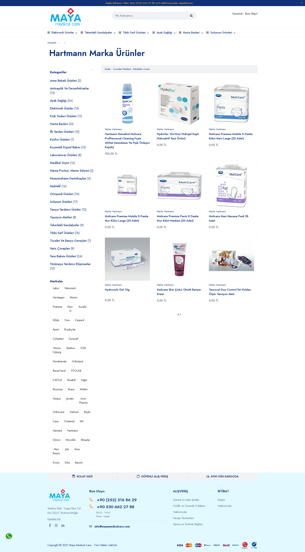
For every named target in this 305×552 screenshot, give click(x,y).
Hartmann (72, 431)
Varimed (57, 431)
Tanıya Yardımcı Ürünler (68, 209)
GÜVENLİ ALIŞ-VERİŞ (152, 476)
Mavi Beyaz (56, 451)
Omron (56, 440)
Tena (77, 449)
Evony (56, 463)
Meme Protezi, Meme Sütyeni (72, 170)
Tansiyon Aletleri (63, 217)
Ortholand (77, 361)
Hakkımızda (180, 512)
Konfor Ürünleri (62, 139)
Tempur (57, 399)
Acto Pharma (83, 401)
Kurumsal (237, 14)
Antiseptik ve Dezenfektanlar (69, 90)
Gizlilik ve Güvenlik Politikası (189, 506)
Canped (79, 320)
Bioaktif (71, 380)
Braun (71, 389)
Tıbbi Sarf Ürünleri (136, 32)
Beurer (79, 463)
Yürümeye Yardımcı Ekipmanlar (70, 266)
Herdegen (59, 297)
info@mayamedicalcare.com (109, 526)
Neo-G (70, 309)
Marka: (113, 129)
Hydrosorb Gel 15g (117, 290)
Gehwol (74, 412)
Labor (56, 288)
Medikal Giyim (62, 163)
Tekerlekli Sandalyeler (100, 32)
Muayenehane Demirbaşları (70, 178)
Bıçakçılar (70, 329)
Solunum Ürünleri (223, 32)
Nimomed (70, 288)
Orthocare (58, 412)
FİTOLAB (76, 371)
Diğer (84, 380)
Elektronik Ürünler (64, 32)
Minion (73, 297)
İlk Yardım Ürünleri (64, 132)
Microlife (71, 440)
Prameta (57, 307)
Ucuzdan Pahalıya (122, 69)
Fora (67, 320)
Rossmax (58, 389)
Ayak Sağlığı (166, 32)
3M (81, 421)
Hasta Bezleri (193, 32)
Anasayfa (51, 42)
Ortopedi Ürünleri (64, 194)
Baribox (70, 348)
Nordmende (60, 361)
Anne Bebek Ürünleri (65, 80)
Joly (67, 449)
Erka (67, 463)
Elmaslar (85, 440)
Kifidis (56, 320)
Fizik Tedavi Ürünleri (66, 116)
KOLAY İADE (82, 476)
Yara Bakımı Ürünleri (66, 256)
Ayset (56, 329)
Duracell (73, 339)
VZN (83, 348)
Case (56, 421)
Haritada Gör (54, 519)
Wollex (84, 389)
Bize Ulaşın (251, 14)
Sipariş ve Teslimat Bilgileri (187, 524)
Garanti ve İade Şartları (186, 500)
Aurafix (83, 307)
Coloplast (58, 339)
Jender (70, 399)
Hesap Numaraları (183, 518)
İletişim (221, 500)
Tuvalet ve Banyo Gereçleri (70, 241)
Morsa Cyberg (57, 350)
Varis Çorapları (62, 248)
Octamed (69, 421)
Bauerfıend (59, 371)
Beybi (87, 412)
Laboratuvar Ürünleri (66, 155)
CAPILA (57, 380)
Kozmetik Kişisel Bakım (68, 147)
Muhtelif (58, 186)
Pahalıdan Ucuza (141, 69)
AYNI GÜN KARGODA (222, 476)
